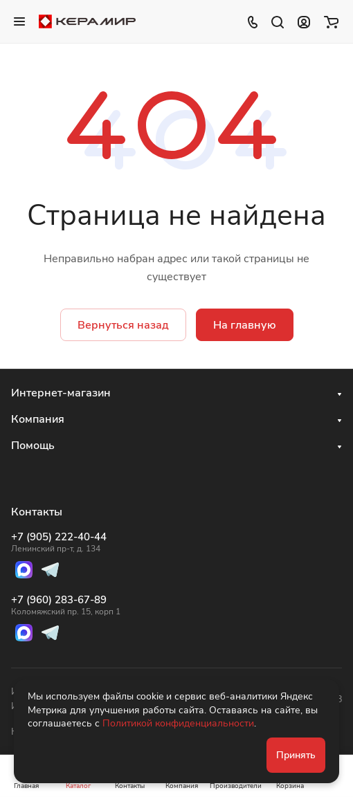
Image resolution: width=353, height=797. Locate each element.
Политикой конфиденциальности (178, 723)
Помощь (33, 445)
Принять (296, 755)
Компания (37, 419)
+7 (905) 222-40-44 (65, 542)
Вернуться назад (123, 325)
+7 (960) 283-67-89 (65, 605)
